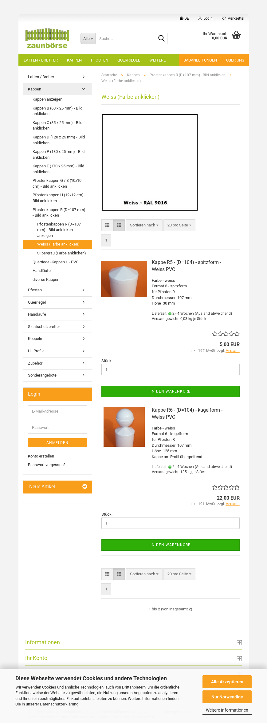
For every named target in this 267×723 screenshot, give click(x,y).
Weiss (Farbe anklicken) (58, 244)
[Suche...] (87, 38)
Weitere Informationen (227, 710)
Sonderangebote (42, 375)
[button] (184, 18)
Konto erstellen (41, 456)
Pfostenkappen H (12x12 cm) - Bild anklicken (59, 198)
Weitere (157, 60)
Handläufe (42, 270)
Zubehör (35, 363)
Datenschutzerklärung (59, 704)
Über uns (235, 60)
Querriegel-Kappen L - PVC (55, 262)
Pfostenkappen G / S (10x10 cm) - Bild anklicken (57, 183)
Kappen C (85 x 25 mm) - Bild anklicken (57, 125)
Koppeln (35, 338)
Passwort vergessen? (46, 464)
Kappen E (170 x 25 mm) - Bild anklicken (58, 169)
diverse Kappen (46, 279)
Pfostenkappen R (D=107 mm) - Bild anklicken (59, 212)
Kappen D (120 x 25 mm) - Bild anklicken (59, 140)
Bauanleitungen (200, 60)
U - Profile (36, 351)
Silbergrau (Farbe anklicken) (61, 253)
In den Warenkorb (170, 391)
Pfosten (99, 60)
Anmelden (57, 443)
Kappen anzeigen (47, 99)
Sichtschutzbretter (44, 326)
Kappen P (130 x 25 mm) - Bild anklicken (58, 154)
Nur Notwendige (227, 696)
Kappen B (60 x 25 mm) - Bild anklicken (57, 111)
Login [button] (205, 18)
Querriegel (128, 60)
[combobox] (144, 225)
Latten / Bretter (41, 60)
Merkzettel (233, 18)
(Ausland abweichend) (213, 313)
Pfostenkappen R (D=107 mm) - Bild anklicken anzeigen (59, 230)
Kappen (74, 60)
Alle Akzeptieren (227, 681)
